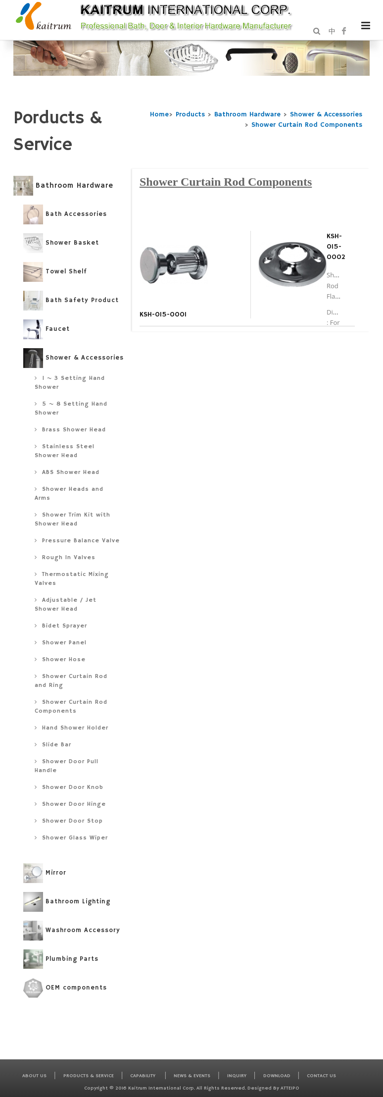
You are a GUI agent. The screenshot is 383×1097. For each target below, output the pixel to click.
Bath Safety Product (71, 301)
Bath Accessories (65, 214)
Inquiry (236, 1076)
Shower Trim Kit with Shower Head (72, 519)
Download (276, 1076)
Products (190, 114)
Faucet (46, 329)
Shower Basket (61, 243)
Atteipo (290, 1088)
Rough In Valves (65, 557)
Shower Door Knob (69, 787)
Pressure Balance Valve (77, 540)
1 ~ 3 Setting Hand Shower (70, 382)
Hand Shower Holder (71, 727)
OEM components (65, 988)
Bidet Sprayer (61, 625)
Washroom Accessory (71, 930)
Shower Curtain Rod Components (306, 124)
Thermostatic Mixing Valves (72, 579)
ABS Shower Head (67, 472)
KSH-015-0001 (163, 314)
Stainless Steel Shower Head (65, 451)
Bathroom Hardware (247, 114)
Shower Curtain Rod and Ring (71, 681)
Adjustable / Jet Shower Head (65, 604)
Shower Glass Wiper (71, 837)
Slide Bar (53, 744)
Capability (143, 1076)
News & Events (192, 1076)
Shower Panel (61, 642)
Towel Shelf (55, 272)
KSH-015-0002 (336, 246)
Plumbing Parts (60, 959)
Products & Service (88, 1076)
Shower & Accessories (326, 114)
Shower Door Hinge (70, 804)
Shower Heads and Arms (69, 493)
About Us (34, 1076)
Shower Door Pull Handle (66, 766)
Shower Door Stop (69, 821)
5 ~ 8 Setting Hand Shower (71, 408)
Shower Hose (60, 659)
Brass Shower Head (70, 429)
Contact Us (321, 1076)
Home (159, 114)
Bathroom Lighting (66, 902)
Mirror (44, 873)
